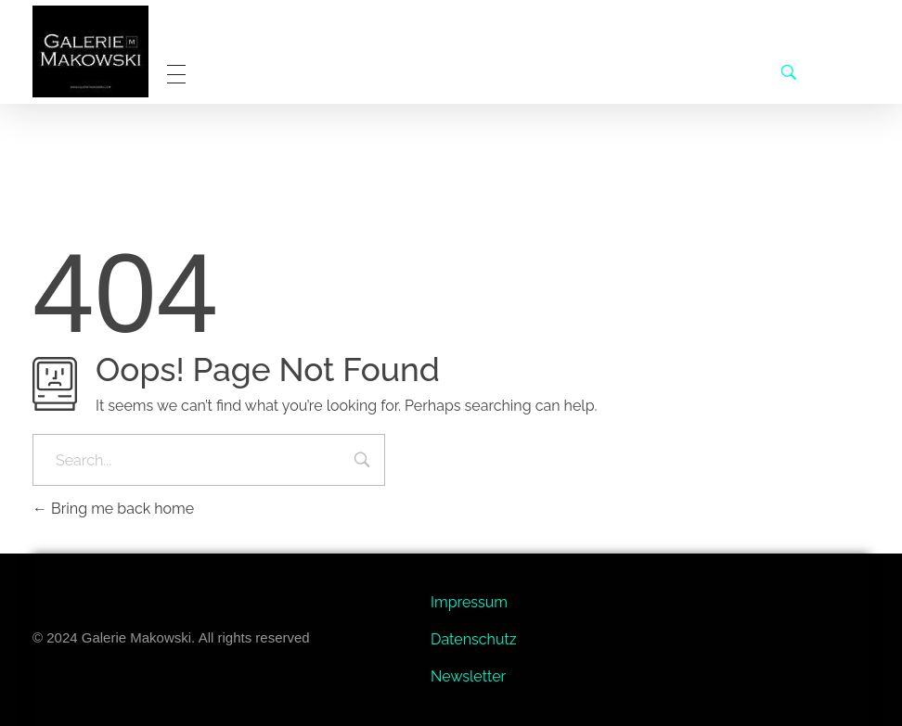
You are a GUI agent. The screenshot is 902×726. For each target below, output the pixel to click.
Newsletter (468, 676)
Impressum (469, 602)
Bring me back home (113, 508)
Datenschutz (474, 639)
